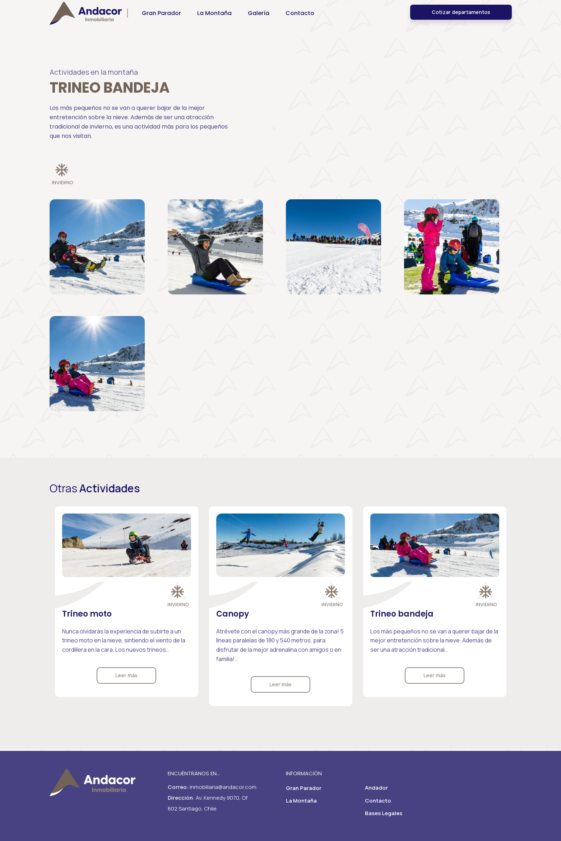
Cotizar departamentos (461, 17)
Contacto (378, 800)
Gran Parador (303, 788)
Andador (376, 787)
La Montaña (301, 800)
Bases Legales (383, 813)
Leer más (126, 675)
